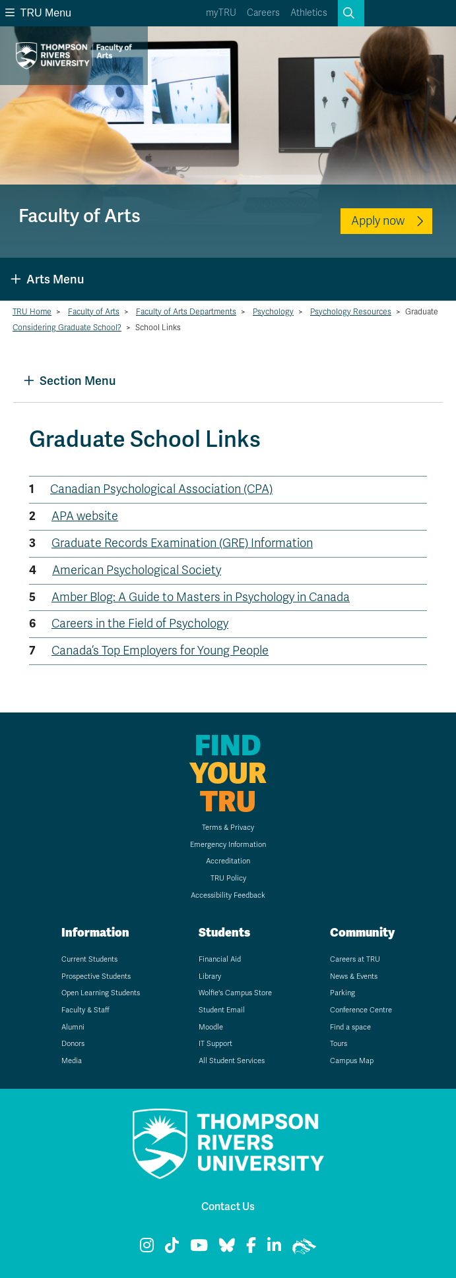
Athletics (308, 12)
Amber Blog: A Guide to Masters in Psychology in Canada (200, 597)
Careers (263, 12)
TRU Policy (228, 878)
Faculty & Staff (85, 1010)
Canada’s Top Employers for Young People (160, 650)
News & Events (353, 976)
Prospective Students (96, 976)
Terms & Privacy (228, 827)
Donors (72, 1043)
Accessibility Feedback (228, 895)
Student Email (222, 1010)
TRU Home (32, 311)
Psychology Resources (350, 311)
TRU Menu (38, 12)
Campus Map (352, 1061)
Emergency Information (228, 844)
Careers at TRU (355, 959)
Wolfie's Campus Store (235, 993)
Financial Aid (220, 959)
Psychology (273, 311)
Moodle (211, 1027)
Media (71, 1061)
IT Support (215, 1043)
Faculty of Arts (93, 311)
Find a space (350, 1027)
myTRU (221, 12)
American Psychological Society (136, 570)
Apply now (378, 221)
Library (210, 976)
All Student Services (232, 1061)
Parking (342, 993)
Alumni (72, 1027)
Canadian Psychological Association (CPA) (161, 489)
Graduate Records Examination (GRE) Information (182, 543)
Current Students (89, 959)
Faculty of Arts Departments (186, 311)
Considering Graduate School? (67, 327)
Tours (338, 1043)
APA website (84, 516)
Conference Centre (361, 1010)
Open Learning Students (100, 993)
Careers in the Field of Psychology (139, 623)
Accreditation (228, 861)
